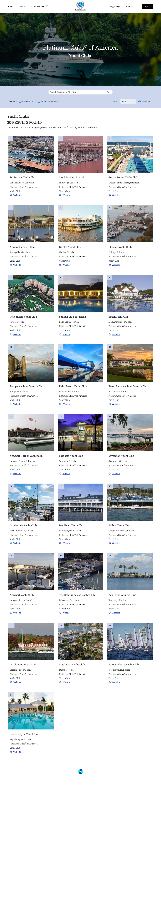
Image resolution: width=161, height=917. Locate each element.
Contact (129, 6)
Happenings (115, 6)
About (22, 6)
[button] (41, 6)
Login (147, 6)
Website (17, 195)
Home (10, 6)
